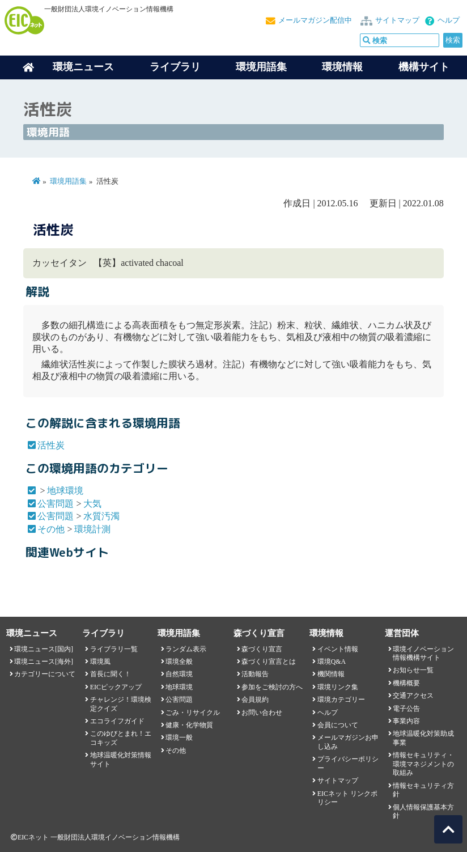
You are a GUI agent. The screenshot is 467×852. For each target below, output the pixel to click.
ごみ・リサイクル (192, 713)
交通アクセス (413, 696)
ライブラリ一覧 (114, 649)
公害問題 (55, 503)
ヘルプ (449, 20)
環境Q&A (331, 662)
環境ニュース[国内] (43, 649)
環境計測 (92, 529)
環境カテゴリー (341, 699)
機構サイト (423, 67)
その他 (51, 529)
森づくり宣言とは (268, 662)
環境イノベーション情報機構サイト (423, 653)
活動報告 (255, 674)
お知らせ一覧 (413, 670)
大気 (92, 503)
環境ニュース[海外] (43, 662)
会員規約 (255, 699)
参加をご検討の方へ (272, 687)
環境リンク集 (337, 687)
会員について (337, 725)
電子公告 (406, 709)
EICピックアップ (116, 687)
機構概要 (406, 683)
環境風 (100, 662)
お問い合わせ (261, 713)
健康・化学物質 (189, 725)
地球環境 (65, 490)
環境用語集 (261, 67)
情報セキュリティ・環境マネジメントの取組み (423, 764)
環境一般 (179, 737)
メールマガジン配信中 (315, 20)
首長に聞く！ (110, 674)
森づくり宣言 (261, 649)
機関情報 (331, 674)
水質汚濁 (101, 516)
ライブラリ (175, 67)
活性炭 (51, 445)
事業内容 (406, 721)
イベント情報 (337, 649)
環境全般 (179, 662)
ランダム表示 (185, 649)
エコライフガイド (117, 721)
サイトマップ (397, 20)
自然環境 (179, 674)
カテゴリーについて (44, 674)
